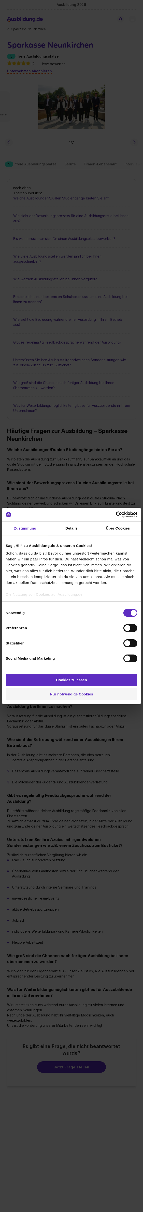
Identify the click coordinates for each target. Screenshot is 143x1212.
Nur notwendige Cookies (71, 694)
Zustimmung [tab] (25, 528)
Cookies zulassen (71, 680)
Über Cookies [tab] (118, 528)
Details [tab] (71, 528)
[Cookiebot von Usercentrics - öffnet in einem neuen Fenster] (115, 514)
